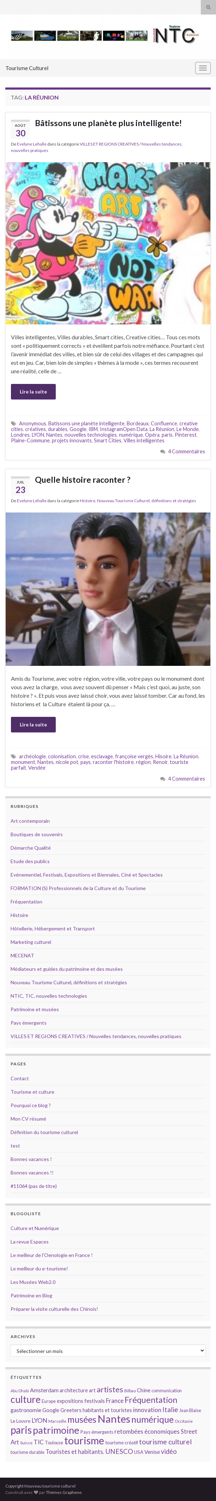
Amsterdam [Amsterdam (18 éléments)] (44, 1390)
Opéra (152, 435)
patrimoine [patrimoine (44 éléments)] (56, 1430)
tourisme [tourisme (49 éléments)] (84, 1440)
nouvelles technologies (91, 435)
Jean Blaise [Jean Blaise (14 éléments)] (190, 1410)
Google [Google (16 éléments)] (50, 1410)
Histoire (87, 500)
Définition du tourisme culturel (44, 1132)
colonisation (62, 756)
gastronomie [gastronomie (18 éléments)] (26, 1409)
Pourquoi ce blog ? (31, 1105)
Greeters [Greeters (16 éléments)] (71, 1410)
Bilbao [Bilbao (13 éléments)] (130, 1390)
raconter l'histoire (113, 762)
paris (167, 435)
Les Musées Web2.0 (33, 1282)
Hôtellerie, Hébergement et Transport (53, 928)
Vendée (37, 768)
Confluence (164, 423)
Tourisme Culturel (26, 67)
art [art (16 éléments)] (92, 1390)
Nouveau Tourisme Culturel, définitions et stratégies (146, 500)
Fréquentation (26, 902)
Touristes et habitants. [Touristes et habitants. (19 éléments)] (75, 1451)
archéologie (32, 756)
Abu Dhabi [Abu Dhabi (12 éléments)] (20, 1390)
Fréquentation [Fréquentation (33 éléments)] (151, 1400)
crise (83, 756)
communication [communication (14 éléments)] (166, 1390)
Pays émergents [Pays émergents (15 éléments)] (96, 1432)
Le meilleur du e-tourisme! (39, 1268)
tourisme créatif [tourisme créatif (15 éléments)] (121, 1442)
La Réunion (162, 429)
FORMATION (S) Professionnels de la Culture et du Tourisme (78, 888)
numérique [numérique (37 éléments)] (152, 1419)
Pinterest (186, 435)
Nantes (54, 435)
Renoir (160, 762)
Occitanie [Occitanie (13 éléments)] (184, 1421)
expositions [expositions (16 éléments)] (70, 1401)
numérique (131, 435)
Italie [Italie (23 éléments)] (170, 1409)
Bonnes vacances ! (31, 1159)
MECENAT (22, 955)
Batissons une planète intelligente (86, 423)
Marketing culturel (31, 942)
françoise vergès (134, 756)
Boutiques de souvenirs (37, 834)
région (143, 762)
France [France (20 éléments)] (115, 1400)
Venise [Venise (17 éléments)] (152, 1452)
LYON (38, 435)
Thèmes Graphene (64, 1492)
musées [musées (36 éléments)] (81, 1419)
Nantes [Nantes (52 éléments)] (113, 1418)
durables (57, 429)
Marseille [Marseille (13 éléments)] (57, 1421)
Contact (20, 1078)
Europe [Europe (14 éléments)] (49, 1401)
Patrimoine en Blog (31, 1295)
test (15, 1146)
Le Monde (187, 429)
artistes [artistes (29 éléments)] (110, 1389)
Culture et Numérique (35, 1228)
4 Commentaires (186, 451)
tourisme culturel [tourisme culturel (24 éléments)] (165, 1442)
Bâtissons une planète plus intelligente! (108, 123)
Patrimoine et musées (35, 1009)
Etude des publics (30, 861)
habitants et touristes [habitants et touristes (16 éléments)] (107, 1410)
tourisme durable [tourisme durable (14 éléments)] (27, 1452)
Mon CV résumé (28, 1119)
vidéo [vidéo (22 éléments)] (169, 1451)
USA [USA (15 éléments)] (138, 1452)
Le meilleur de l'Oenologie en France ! (52, 1255)
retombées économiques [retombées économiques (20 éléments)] (147, 1431)
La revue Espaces (30, 1242)
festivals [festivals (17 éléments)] (94, 1401)
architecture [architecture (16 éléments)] (74, 1390)
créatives (35, 429)
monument (23, 762)
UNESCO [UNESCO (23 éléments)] (119, 1451)
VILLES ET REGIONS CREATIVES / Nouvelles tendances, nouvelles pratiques (96, 1036)
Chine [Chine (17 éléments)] (143, 1390)
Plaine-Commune (30, 440)
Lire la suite (33, 392)
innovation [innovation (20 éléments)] (147, 1410)
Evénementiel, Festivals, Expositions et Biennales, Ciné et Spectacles (87, 875)
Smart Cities (107, 440)
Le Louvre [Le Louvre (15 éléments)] (20, 1421)
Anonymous (32, 423)
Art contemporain (30, 821)
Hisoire (163, 756)
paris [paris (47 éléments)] (21, 1430)
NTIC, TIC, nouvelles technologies (49, 996)
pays (85, 762)
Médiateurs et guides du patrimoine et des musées (67, 969)
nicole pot (67, 762)
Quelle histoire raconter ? (82, 480)
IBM (93, 429)
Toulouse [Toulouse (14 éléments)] (54, 1442)
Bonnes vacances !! (32, 1172)
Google (78, 429)
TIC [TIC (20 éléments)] (39, 1442)
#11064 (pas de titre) (34, 1186)
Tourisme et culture (32, 1092)
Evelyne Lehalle (32, 144)
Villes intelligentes (144, 440)
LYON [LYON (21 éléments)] (39, 1420)
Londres (20, 435)
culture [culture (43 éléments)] (26, 1399)
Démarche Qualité (31, 848)
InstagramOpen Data (124, 429)
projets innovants (72, 440)
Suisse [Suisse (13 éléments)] (26, 1442)
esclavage (102, 756)
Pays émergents (29, 1023)
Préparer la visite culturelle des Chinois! (54, 1309)
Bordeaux (138, 423)
